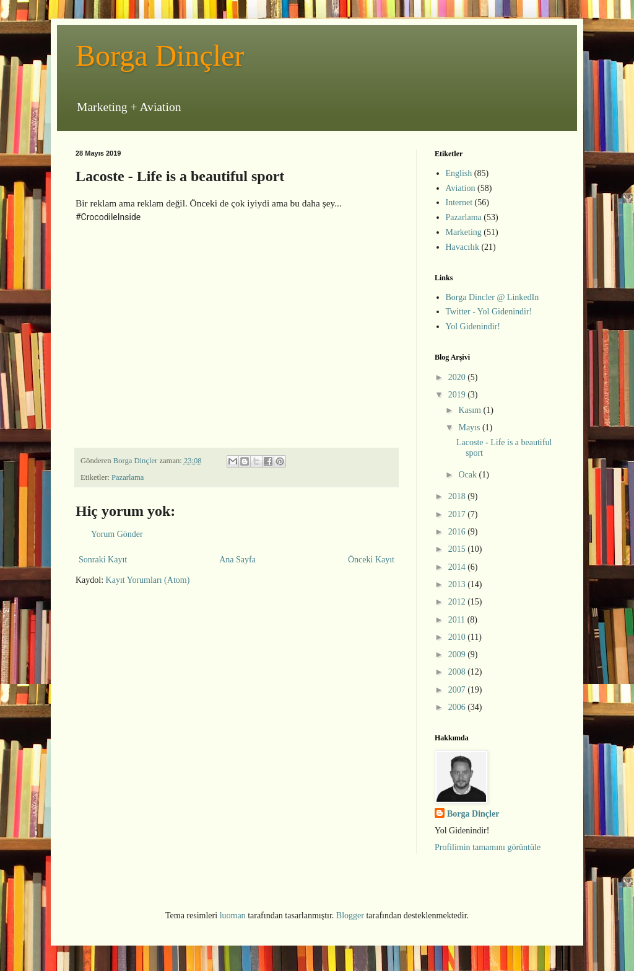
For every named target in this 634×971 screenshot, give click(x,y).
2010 (458, 637)
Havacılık (462, 247)
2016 (458, 531)
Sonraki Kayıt (103, 559)
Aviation (461, 188)
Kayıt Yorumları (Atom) (148, 580)
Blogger (350, 915)
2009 (458, 654)
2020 (458, 377)
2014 (458, 567)
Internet (459, 202)
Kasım (470, 410)
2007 (458, 689)
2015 (458, 549)
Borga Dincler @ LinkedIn (492, 297)
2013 (458, 584)
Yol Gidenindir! (473, 326)
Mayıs (470, 427)
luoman (233, 915)
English (459, 173)
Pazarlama (127, 477)
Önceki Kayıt (371, 559)
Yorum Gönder (117, 534)
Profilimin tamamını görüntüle (488, 847)
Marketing (464, 232)
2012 (458, 601)
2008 (458, 671)
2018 (458, 496)
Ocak (468, 474)
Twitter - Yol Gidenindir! (489, 311)
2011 (457, 619)
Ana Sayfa (237, 559)
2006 (458, 707)
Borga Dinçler (160, 55)
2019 (458, 394)
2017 (458, 514)
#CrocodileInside (108, 217)
